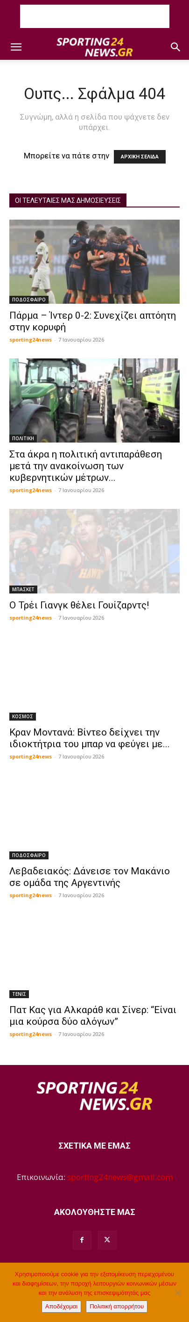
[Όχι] (177, 1292)
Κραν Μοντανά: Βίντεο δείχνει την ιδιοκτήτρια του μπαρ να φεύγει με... (89, 738)
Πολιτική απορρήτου (117, 1306)
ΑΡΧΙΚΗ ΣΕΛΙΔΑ (140, 157)
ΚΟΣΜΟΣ (22, 716)
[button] (16, 47)
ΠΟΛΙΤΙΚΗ (23, 438)
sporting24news (30, 339)
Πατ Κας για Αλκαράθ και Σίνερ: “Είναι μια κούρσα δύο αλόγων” (92, 1015)
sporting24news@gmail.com (120, 1177)
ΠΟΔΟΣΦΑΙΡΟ (29, 299)
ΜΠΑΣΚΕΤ (23, 589)
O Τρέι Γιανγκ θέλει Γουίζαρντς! (79, 605)
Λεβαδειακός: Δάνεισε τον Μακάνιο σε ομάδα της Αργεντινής (89, 876)
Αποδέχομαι (61, 1306)
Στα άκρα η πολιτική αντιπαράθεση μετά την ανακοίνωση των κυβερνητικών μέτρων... (85, 466)
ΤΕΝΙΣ (19, 994)
